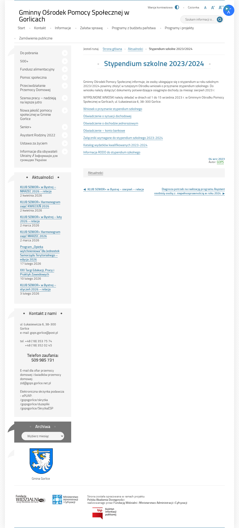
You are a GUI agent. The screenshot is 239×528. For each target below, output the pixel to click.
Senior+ (26, 126)
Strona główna (112, 48)
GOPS (220, 162)
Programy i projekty (179, 27)
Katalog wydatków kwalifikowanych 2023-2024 (115, 145)
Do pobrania (29, 52)
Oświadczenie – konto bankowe (104, 130)
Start (21, 27)
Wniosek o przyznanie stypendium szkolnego (112, 108)
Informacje (63, 27)
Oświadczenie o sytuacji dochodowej (107, 116)
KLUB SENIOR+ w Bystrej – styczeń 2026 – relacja (38, 287)
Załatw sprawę (91, 27)
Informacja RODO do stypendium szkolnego (111, 152)
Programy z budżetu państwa (134, 27)
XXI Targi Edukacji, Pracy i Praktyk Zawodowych (37, 272)
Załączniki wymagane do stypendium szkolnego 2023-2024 (123, 137)
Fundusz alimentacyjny (37, 69)
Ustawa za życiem (33, 143)
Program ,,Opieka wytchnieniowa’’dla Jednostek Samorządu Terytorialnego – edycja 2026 (40, 252)
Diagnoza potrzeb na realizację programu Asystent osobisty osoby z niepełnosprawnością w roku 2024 (189, 191)
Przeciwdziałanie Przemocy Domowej (35, 87)
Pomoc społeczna (33, 77)
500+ (24, 60)
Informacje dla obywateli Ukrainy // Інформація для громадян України (39, 155)
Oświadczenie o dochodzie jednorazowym (110, 123)
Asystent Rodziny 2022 (37, 134)
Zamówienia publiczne (36, 38)
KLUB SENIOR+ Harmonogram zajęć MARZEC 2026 (40, 233)
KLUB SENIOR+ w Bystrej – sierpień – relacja (116, 189)
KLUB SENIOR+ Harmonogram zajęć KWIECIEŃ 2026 (40, 204)
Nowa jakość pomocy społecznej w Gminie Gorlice (36, 114)
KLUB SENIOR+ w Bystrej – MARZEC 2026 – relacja (38, 189)
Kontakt (40, 27)
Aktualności (135, 48)
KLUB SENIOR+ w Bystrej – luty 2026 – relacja (41, 219)
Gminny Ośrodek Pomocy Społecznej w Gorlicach (74, 15)
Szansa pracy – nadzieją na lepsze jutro (38, 100)
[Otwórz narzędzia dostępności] (228, 10)
